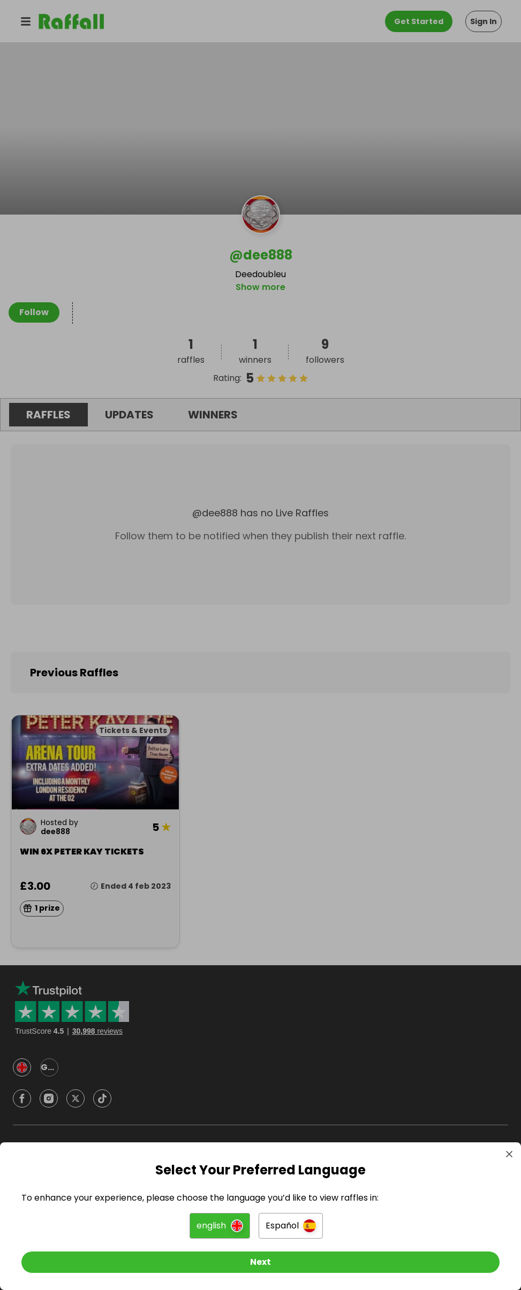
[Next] (260, 1262)
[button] (220, 1226)
